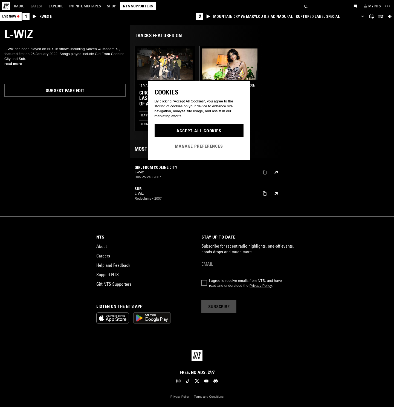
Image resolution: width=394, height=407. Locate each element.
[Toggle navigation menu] (387, 6)
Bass (145, 115)
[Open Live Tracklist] (380, 16)
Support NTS (107, 274)
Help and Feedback (113, 265)
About (101, 246)
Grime (145, 124)
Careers (103, 256)
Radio (19, 6)
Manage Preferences (199, 146)
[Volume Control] (389, 16)
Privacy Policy (261, 285)
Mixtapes (85, 6)
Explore (56, 6)
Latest (37, 6)
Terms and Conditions (209, 396)
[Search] (306, 5)
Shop (111, 6)
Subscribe (219, 306)
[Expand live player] (362, 16)
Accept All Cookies (198, 130)
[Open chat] (355, 5)
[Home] (6, 6)
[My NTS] (372, 6)
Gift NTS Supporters (113, 284)
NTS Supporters (138, 6)
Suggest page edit (65, 90)
